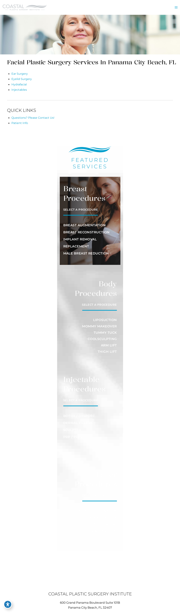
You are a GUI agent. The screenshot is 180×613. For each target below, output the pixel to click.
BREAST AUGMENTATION (84, 223)
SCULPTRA (72, 428)
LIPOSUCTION (105, 317)
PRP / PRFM (73, 435)
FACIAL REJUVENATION (97, 508)
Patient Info (19, 120)
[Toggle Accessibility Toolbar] (8, 605)
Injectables (19, 87)
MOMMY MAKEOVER (99, 324)
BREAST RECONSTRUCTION (86, 230)
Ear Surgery (19, 71)
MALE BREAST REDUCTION (86, 251)
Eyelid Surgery (21, 76)
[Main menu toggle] (176, 6)
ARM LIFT (109, 343)
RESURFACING (104, 521)
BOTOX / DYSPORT (79, 413)
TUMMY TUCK (105, 330)
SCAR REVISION (103, 527)
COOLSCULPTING (102, 336)
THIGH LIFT (107, 349)
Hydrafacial (19, 82)
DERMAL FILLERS (78, 420)
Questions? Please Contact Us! (32, 115)
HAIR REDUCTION (101, 514)
